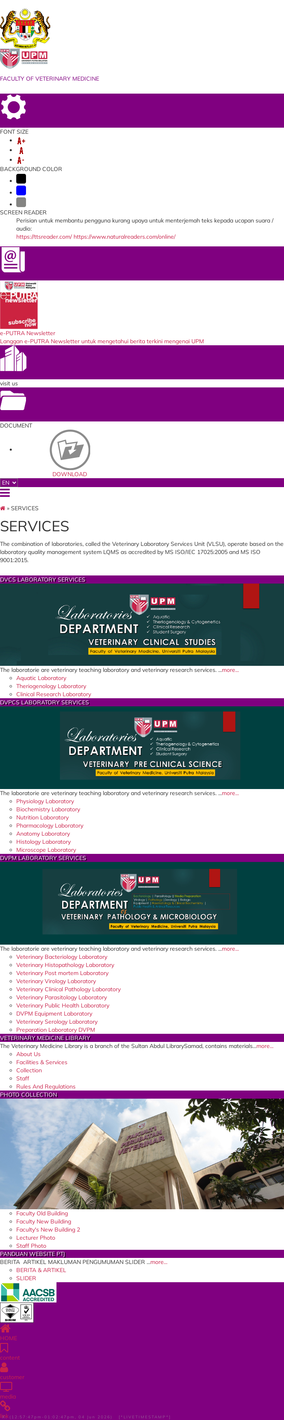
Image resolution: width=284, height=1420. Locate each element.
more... (230, 670)
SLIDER (26, 1278)
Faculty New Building (43, 1221)
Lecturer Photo (35, 1237)
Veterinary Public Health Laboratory (62, 1005)
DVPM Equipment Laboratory (54, 1013)
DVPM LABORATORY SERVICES (43, 858)
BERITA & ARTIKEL (41, 1270)
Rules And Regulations (46, 1086)
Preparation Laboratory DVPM (55, 1029)
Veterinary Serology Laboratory (57, 1021)
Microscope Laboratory (46, 849)
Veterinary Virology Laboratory (56, 981)
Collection (29, 1070)
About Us (28, 1054)
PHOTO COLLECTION (28, 1094)
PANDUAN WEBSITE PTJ (32, 1253)
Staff (22, 1078)
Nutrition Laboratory (42, 817)
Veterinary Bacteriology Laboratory (61, 956)
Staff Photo (31, 1245)
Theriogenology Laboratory (51, 686)
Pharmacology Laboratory (49, 825)
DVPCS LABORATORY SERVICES (44, 702)
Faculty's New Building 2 (48, 1229)
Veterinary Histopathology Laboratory (65, 965)
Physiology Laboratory (45, 801)
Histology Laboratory (43, 841)
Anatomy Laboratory (43, 833)
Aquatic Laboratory (41, 678)
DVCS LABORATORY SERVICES (42, 579)
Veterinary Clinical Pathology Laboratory (68, 989)
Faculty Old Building (42, 1213)
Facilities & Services (41, 1062)
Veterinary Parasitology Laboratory (61, 997)
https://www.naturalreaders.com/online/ (125, 236)
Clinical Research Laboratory (53, 694)
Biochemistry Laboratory (48, 809)
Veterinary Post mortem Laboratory (62, 973)
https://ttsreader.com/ (44, 236)
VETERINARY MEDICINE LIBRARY (45, 1037)
